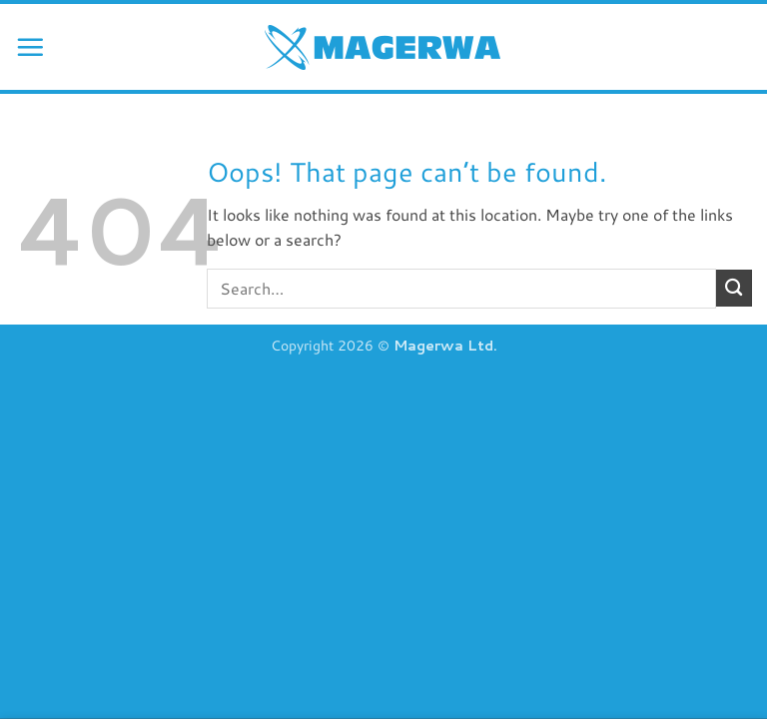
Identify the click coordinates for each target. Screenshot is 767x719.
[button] (30, 47)
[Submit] (734, 288)
